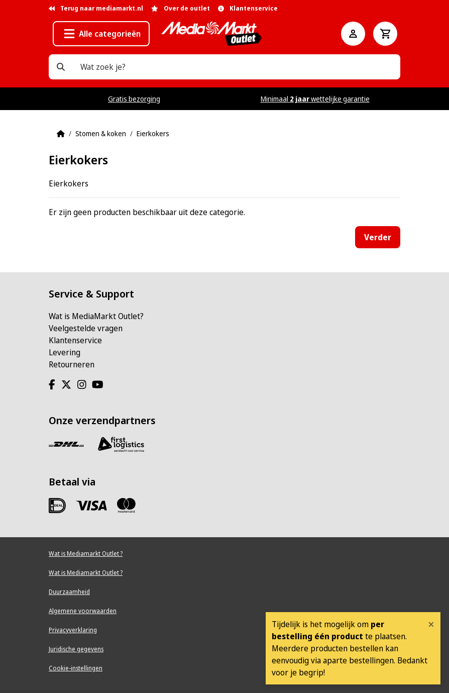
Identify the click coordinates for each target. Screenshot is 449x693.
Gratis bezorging (134, 99)
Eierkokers (153, 133)
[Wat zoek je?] (61, 66)
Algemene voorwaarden (83, 611)
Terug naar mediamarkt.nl (96, 8)
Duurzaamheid (69, 591)
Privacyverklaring (73, 630)
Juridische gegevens (76, 649)
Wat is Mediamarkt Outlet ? (86, 553)
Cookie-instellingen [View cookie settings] (75, 668)
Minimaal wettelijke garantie (315, 99)
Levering (64, 352)
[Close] (431, 624)
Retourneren (71, 364)
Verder (377, 237)
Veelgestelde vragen (86, 328)
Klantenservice (75, 340)
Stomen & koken (100, 133)
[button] (101, 33)
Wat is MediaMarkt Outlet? (96, 316)
